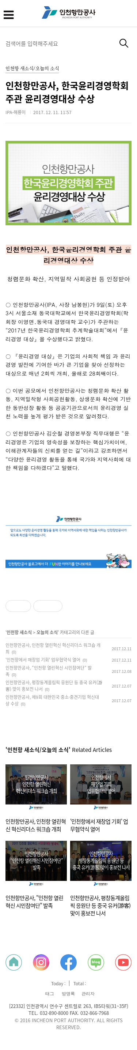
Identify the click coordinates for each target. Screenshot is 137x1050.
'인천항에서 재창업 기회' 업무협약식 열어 (42, 659)
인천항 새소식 (19, 632)
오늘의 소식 (47, 632)
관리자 (88, 993)
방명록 (68, 993)
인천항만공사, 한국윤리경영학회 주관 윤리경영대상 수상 (67, 92)
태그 (49, 993)
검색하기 (124, 43)
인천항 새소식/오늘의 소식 (32, 69)
